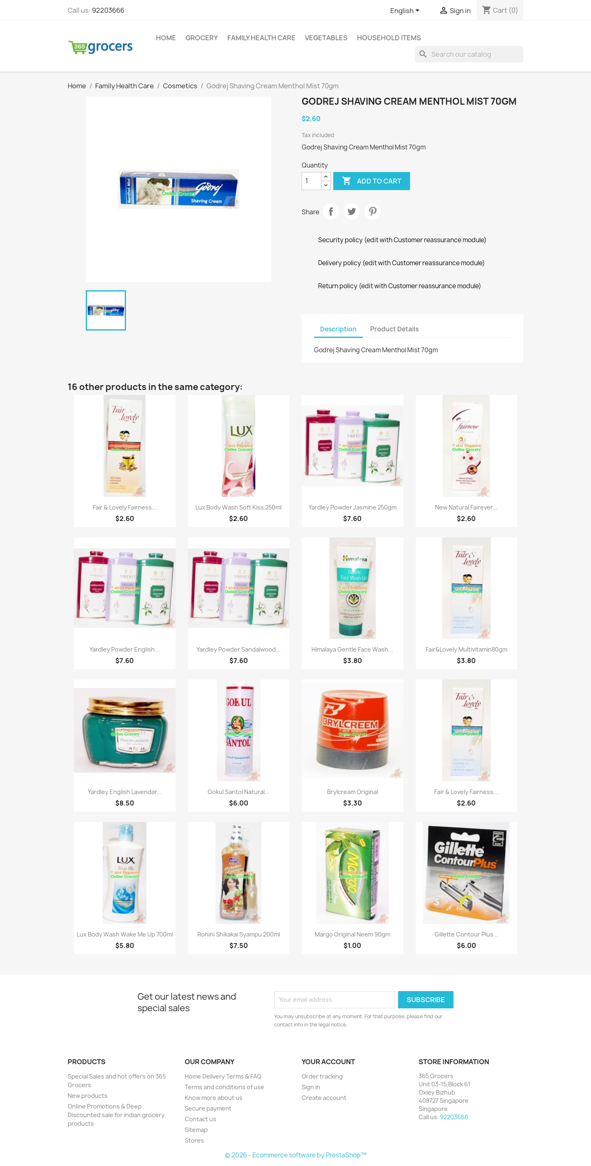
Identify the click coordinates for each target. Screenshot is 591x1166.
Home (166, 37)
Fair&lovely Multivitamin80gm (466, 649)
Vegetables (326, 37)
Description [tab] (338, 329)
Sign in (311, 1087)
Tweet (352, 211)
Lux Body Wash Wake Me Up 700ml (125, 934)
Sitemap (196, 1130)
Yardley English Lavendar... (125, 792)
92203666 (108, 10)
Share (331, 211)
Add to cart (371, 181)
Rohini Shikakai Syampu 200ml (238, 934)
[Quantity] (311, 181)
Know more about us (214, 1098)
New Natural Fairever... (466, 507)
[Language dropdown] (406, 11)
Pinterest (372, 211)
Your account (328, 1061)
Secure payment (208, 1108)
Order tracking (322, 1076)
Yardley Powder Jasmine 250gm (352, 507)
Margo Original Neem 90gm (352, 934)
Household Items (389, 37)
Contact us (200, 1119)
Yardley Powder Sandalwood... (239, 649)
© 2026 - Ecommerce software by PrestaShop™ (296, 1155)
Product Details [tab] (394, 329)
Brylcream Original (352, 792)
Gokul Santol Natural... (239, 792)
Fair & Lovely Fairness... (125, 507)
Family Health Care (261, 37)
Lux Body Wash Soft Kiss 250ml (238, 507)
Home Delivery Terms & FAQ (223, 1076)
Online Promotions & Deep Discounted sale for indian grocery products (116, 1114)
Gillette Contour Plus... (466, 934)
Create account (324, 1098)
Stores (194, 1140)
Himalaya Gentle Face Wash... (352, 649)
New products (88, 1095)
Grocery (202, 37)
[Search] (469, 54)
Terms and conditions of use (224, 1087)
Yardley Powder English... (124, 649)
